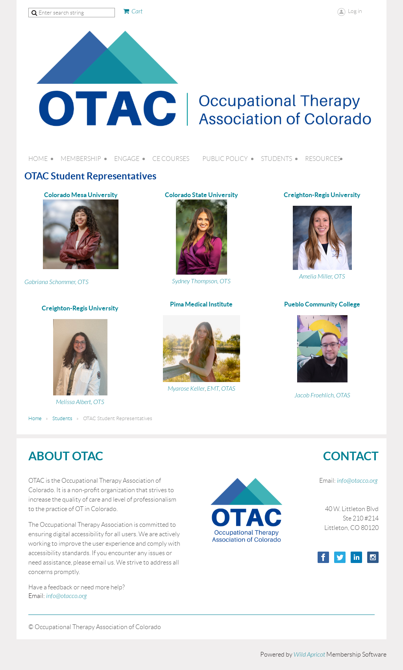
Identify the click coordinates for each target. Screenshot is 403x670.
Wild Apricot (309, 654)
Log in (355, 11)
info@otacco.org (66, 596)
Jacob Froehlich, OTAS (322, 395)
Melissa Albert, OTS (80, 402)
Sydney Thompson (194, 281)
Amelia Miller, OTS (322, 276)
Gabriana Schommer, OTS (56, 282)
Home (35, 418)
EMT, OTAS (221, 388)
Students (62, 418)
